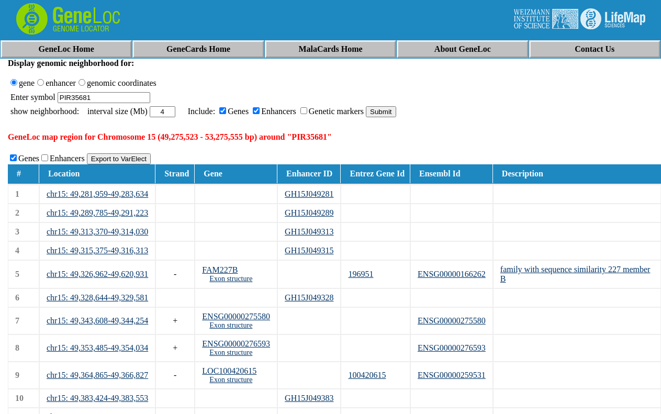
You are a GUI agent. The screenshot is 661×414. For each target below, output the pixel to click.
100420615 (367, 375)
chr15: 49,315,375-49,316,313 (97, 250)
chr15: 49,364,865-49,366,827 (97, 375)
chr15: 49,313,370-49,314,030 (97, 231)
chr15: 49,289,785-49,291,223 (97, 212)
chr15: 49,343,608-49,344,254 (97, 320)
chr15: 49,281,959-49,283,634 (97, 193)
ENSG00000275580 (236, 316)
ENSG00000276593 (236, 343)
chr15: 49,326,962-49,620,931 (97, 274)
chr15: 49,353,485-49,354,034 (97, 347)
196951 (360, 274)
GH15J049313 (309, 231)
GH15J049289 (309, 212)
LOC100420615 (229, 370)
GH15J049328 (309, 297)
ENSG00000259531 (452, 375)
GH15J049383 (309, 398)
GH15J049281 (309, 193)
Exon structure (230, 279)
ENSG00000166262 (452, 274)
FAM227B (220, 269)
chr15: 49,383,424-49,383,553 (97, 398)
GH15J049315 (309, 250)
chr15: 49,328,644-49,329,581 (97, 297)
